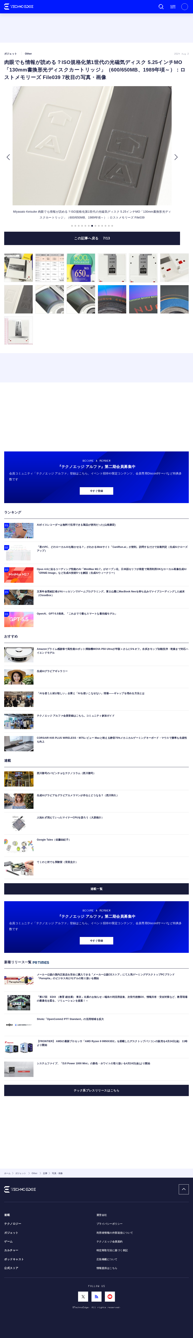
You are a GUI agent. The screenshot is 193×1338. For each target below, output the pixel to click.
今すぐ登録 (96, 490)
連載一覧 (96, 889)
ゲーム (8, 1241)
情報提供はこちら (106, 1268)
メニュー (173, 7)
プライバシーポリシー (109, 1223)
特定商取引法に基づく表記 (112, 1250)
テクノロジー (12, 1223)
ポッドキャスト (14, 1259)
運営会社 (101, 1215)
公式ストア (11, 1268)
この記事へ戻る (92, 238)
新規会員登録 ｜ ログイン (185, 7)
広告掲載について (106, 1259)
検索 (161, 7)
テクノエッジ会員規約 (109, 1241)
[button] (8, 157)
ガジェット (11, 1232)
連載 (7, 1215)
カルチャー (11, 1250)
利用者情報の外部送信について (114, 1232)
